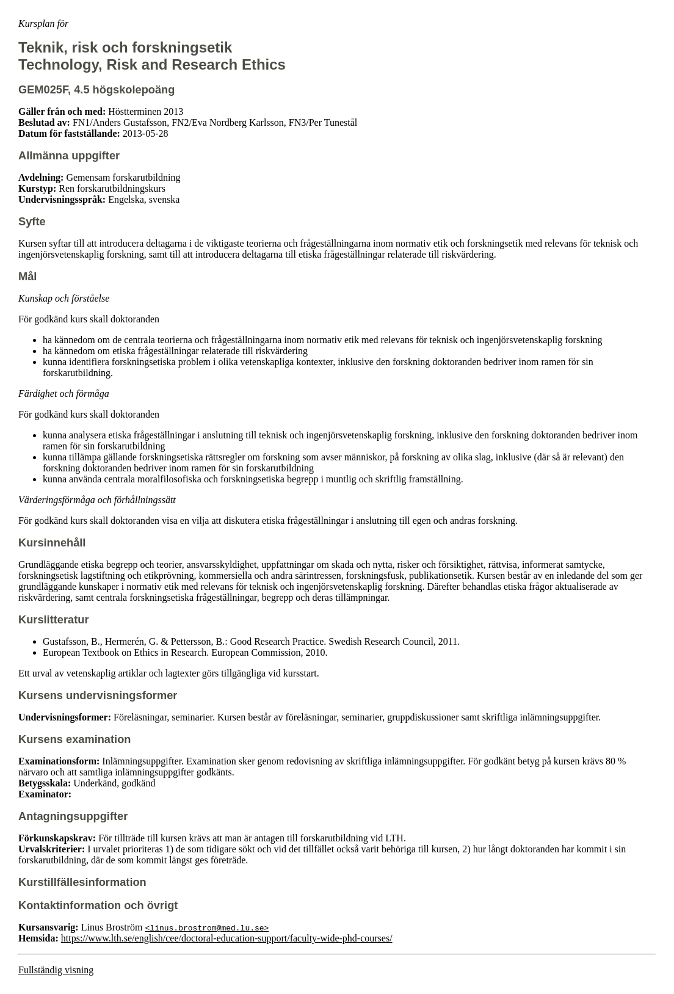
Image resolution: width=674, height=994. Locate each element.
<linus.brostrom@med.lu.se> (207, 927)
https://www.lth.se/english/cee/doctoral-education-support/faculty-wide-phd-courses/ (227, 938)
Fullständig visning (55, 970)
